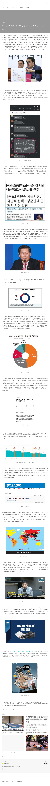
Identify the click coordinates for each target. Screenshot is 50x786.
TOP (47, 782)
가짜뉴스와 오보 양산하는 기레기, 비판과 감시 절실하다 (22, 651)
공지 (8, 7)
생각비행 (4, 762)
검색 (44, 3)
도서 (3, 7)
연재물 (21, 7)
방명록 (27, 7)
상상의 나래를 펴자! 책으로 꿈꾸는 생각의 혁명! (11, 766)
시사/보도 (14, 7)
